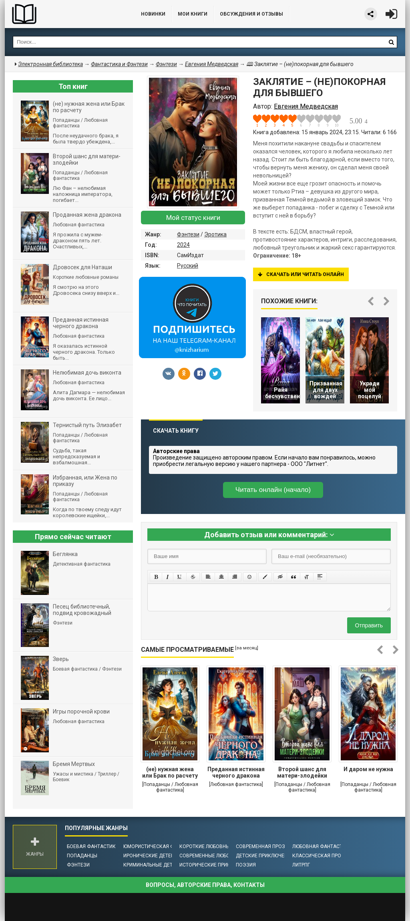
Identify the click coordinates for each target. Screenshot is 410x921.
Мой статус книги (193, 218)
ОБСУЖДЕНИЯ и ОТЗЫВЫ (251, 14)
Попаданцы (82, 856)
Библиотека (65, 14)
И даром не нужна (368, 769)
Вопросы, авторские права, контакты (205, 885)
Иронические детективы (155, 856)
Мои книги (192, 14)
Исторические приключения (216, 865)
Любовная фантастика (322, 846)
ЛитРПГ (301, 865)
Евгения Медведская (211, 64)
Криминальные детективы (157, 865)
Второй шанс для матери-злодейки (302, 772)
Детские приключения (265, 856)
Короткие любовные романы (217, 846)
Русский (187, 265)
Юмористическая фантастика (162, 846)
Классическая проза (320, 856)
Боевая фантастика (93, 846)
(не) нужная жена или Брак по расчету (170, 772)
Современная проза (262, 846)
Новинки (153, 14)
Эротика (215, 234)
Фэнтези (188, 234)
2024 (183, 245)
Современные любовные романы (222, 856)
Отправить (369, 625)
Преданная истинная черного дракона (236, 772)
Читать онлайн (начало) (273, 490)
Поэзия (246, 865)
